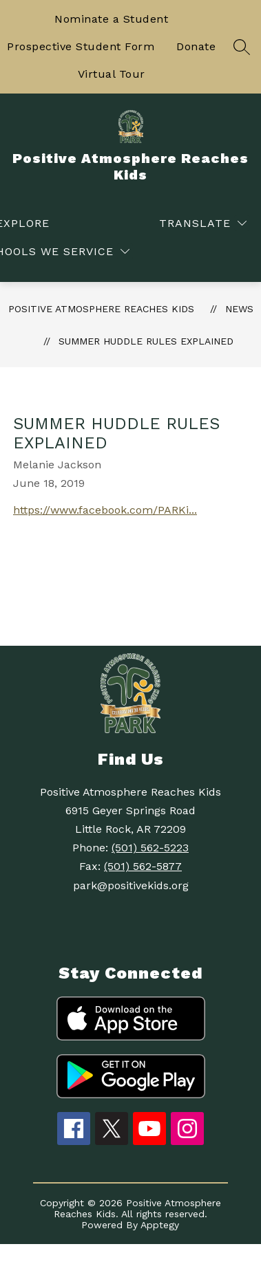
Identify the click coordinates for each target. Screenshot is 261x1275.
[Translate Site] (203, 223)
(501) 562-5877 (143, 866)
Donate (196, 46)
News (239, 308)
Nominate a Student (111, 18)
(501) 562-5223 (150, 847)
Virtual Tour (111, 73)
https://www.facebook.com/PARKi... (105, 509)
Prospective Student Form (80, 46)
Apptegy (159, 1224)
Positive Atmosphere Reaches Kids (101, 308)
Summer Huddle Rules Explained (146, 341)
